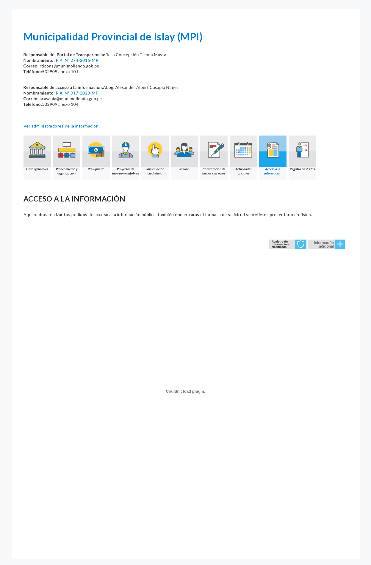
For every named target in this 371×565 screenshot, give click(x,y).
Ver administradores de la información (61, 125)
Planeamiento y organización (66, 155)
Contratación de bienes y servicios (214, 155)
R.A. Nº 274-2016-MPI (78, 60)
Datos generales (37, 153)
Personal (184, 153)
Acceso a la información (273, 155)
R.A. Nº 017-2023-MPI (78, 92)
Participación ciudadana (155, 155)
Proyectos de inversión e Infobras (125, 155)
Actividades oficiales (243, 155)
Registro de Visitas (302, 153)
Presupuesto (96, 153)
